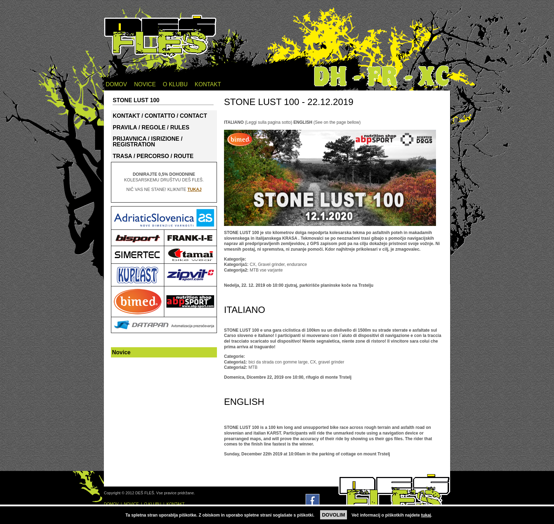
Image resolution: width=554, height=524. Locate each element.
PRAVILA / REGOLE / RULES (151, 127)
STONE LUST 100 (136, 100)
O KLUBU (175, 84)
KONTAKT (208, 84)
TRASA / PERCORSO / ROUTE (153, 156)
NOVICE (144, 84)
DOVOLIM (333, 515)
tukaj (426, 515)
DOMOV (116, 84)
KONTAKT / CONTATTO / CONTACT (160, 116)
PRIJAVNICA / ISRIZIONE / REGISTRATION (147, 141)
